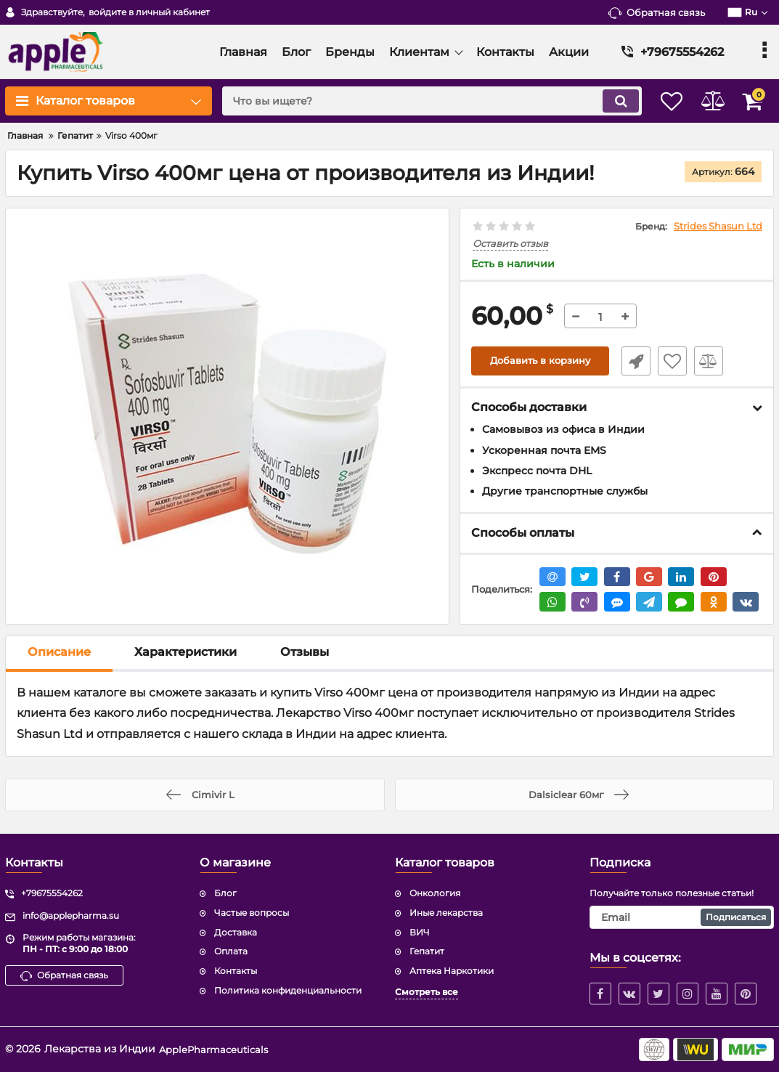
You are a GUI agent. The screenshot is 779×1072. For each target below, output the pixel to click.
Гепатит (426, 951)
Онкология (434, 893)
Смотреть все (426, 991)
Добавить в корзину (540, 361)
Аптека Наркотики (451, 970)
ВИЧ (419, 932)
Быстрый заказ (630, 361)
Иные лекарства (446, 912)
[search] (416, 100)
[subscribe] (682, 917)
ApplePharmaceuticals (216, 1048)
